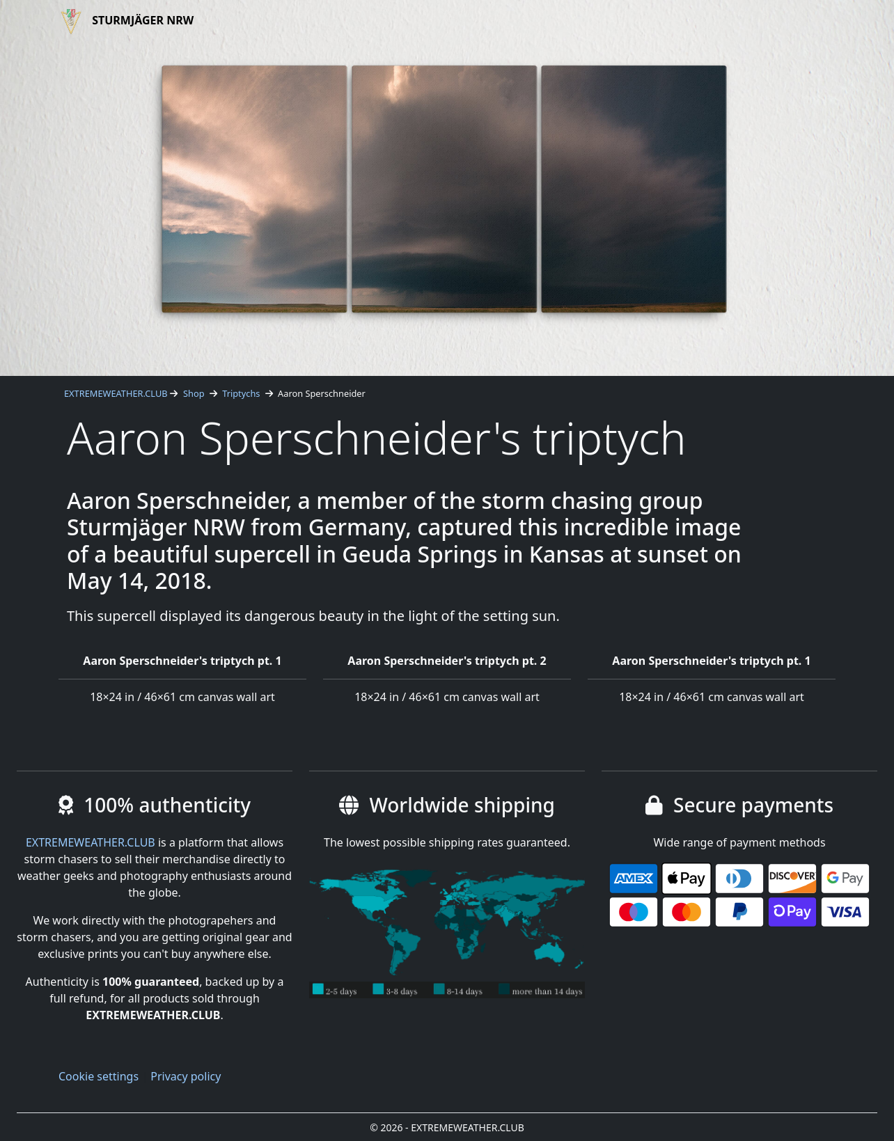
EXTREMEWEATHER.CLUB (116, 393)
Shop (194, 393)
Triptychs (241, 393)
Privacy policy (185, 1076)
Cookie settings (98, 1076)
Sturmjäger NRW (126, 21)
